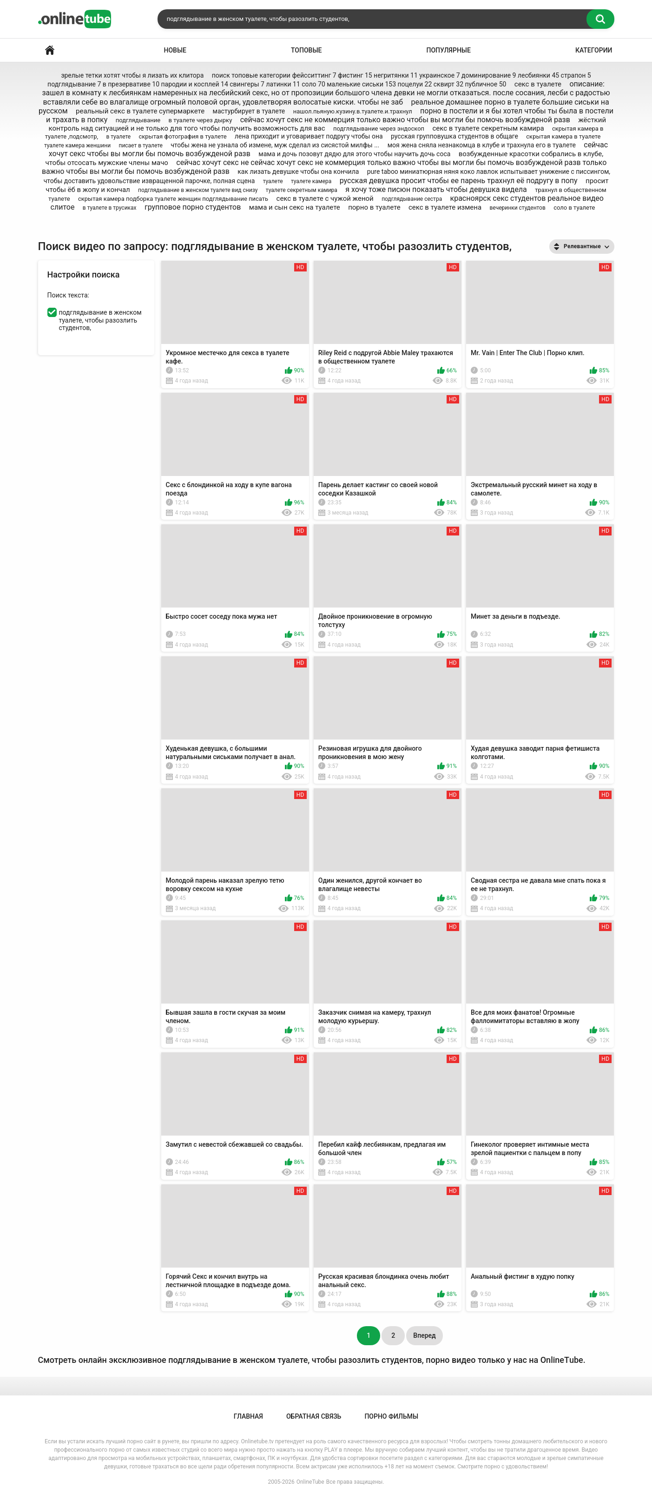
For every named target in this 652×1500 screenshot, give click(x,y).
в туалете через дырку (200, 120)
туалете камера (311, 181)
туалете (273, 181)
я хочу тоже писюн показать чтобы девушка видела (436, 189)
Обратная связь (313, 1416)
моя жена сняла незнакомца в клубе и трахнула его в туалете (482, 145)
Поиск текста (67, 295)
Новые (175, 50)
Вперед (424, 1335)
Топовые (306, 50)
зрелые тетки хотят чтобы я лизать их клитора (132, 75)
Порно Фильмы (391, 1416)
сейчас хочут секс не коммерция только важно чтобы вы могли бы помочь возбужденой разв (405, 119)
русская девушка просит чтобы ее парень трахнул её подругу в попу (459, 180)
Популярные (448, 50)
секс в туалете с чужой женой (325, 198)
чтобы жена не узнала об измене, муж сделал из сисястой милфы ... (275, 145)
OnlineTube (310, 1482)
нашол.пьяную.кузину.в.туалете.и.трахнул (352, 111)
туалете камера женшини (77, 145)
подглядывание (138, 120)
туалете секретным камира (301, 190)
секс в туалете (537, 84)
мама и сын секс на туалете (294, 207)
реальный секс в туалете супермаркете (140, 111)
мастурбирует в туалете (249, 111)
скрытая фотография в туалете (182, 136)
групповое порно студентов (193, 207)
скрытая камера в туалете (563, 136)
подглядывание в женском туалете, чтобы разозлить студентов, (100, 320)
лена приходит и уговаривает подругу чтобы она (309, 136)
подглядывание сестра (412, 199)
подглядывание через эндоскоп (378, 128)
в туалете (118, 136)
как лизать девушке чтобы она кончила (298, 171)
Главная (49, 50)
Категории (593, 50)
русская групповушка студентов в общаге (454, 136)
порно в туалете (374, 207)
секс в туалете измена (444, 207)
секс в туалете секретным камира (488, 128)
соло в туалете (574, 207)
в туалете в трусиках (110, 208)
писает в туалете (140, 145)
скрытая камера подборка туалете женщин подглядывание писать (173, 198)
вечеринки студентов (517, 208)
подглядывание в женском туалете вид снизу (197, 190)
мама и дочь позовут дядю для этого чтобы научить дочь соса (354, 154)
